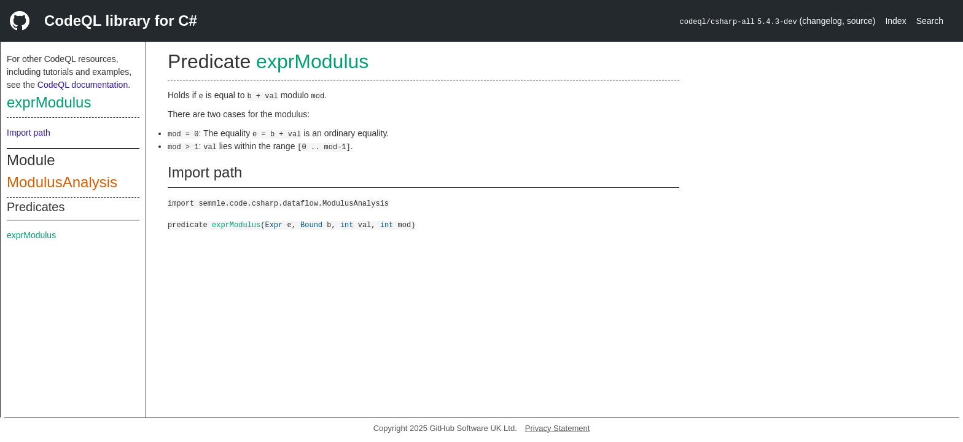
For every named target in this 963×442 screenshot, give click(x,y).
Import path (28, 133)
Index (895, 21)
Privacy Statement (557, 428)
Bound (311, 224)
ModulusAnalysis (62, 182)
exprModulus (49, 102)
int (347, 224)
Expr (274, 224)
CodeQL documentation (82, 85)
